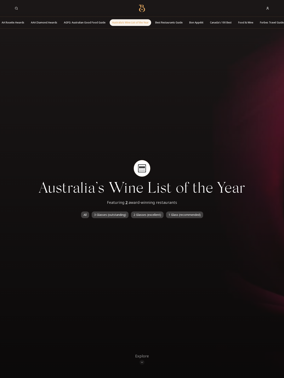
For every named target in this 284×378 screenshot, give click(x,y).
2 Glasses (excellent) (147, 215)
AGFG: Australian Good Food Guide (85, 22)
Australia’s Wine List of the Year (130, 22)
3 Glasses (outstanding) (110, 215)
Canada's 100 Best (221, 22)
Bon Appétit (196, 22)
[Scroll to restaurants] (142, 359)
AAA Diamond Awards (44, 22)
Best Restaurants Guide (169, 22)
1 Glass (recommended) (185, 215)
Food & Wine (245, 22)
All (85, 215)
